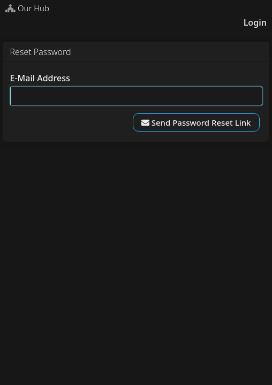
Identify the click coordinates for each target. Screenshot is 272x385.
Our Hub (27, 8)
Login (255, 22)
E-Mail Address (40, 78)
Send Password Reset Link (196, 122)
